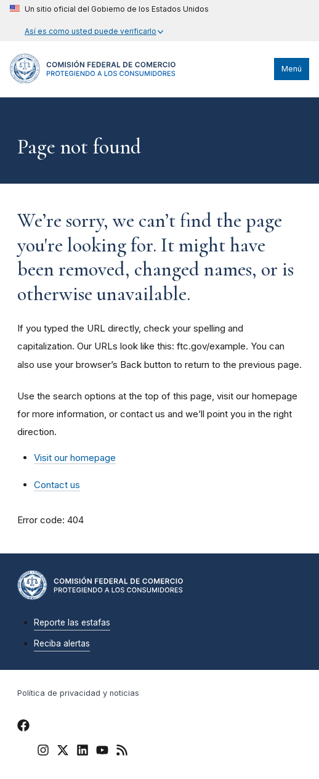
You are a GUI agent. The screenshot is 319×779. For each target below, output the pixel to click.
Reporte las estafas (72, 622)
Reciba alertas (62, 643)
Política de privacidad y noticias (78, 693)
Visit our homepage (75, 457)
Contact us (57, 485)
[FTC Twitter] (63, 749)
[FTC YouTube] (102, 751)
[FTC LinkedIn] (82, 751)
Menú (291, 68)
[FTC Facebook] (23, 727)
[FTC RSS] (122, 751)
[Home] (93, 80)
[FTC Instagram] (43, 751)
